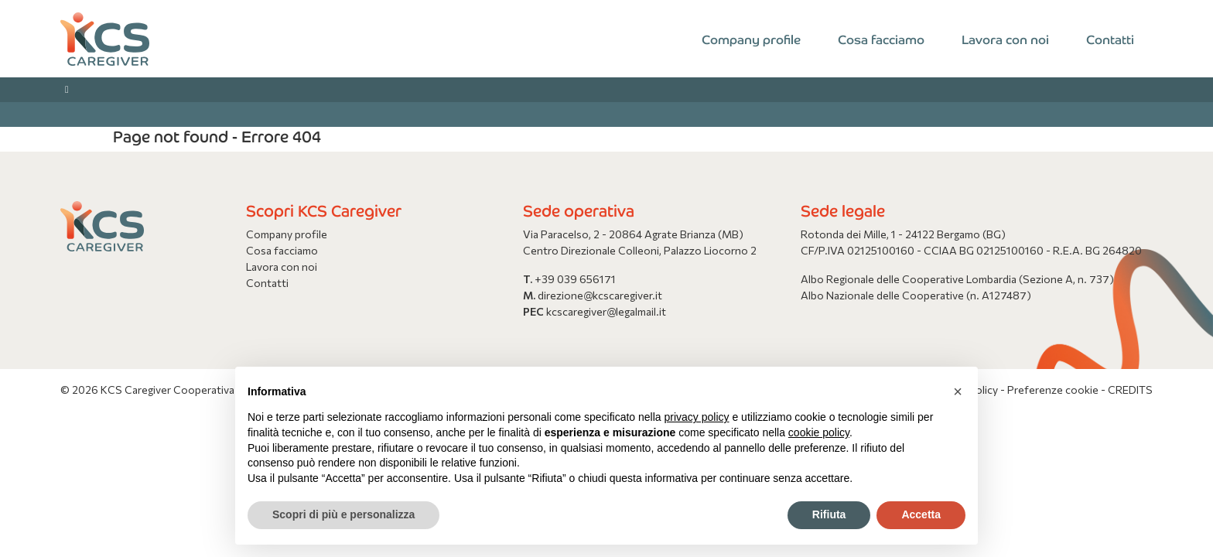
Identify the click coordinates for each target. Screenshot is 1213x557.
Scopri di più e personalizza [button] (343, 514)
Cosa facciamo (881, 39)
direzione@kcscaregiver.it (600, 295)
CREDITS (1130, 389)
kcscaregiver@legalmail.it (606, 311)
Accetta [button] (921, 514)
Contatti (1110, 39)
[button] (957, 391)
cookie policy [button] (818, 432)
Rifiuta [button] (829, 514)
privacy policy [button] (697, 417)
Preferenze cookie (1053, 389)
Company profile (751, 39)
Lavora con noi (1005, 39)
